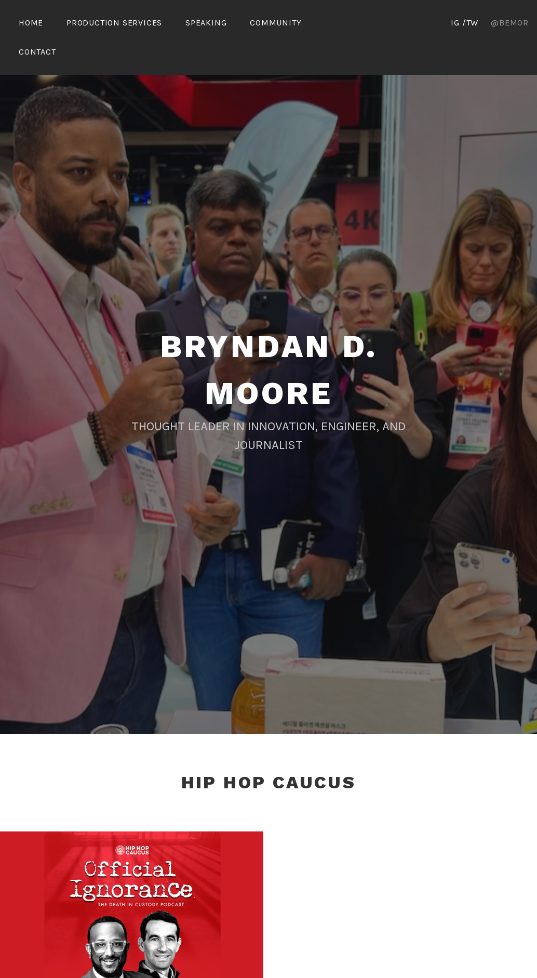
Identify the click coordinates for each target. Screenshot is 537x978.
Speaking (205, 23)
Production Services (114, 23)
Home (31, 23)
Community (275, 23)
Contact (37, 52)
